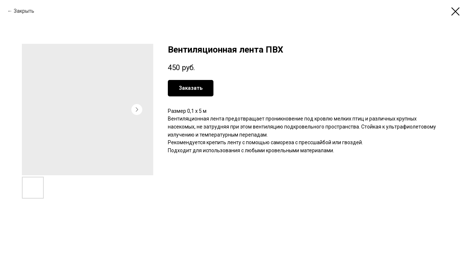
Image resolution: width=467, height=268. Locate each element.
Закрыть (24, 11)
